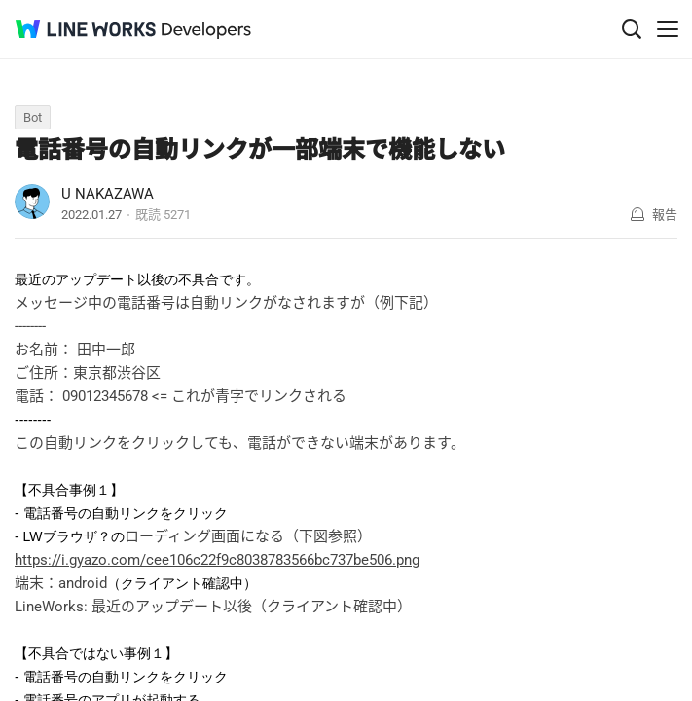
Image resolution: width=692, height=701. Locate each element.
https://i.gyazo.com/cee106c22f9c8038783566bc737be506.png (217, 560)
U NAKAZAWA (107, 194)
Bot (32, 117)
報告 (664, 214)
